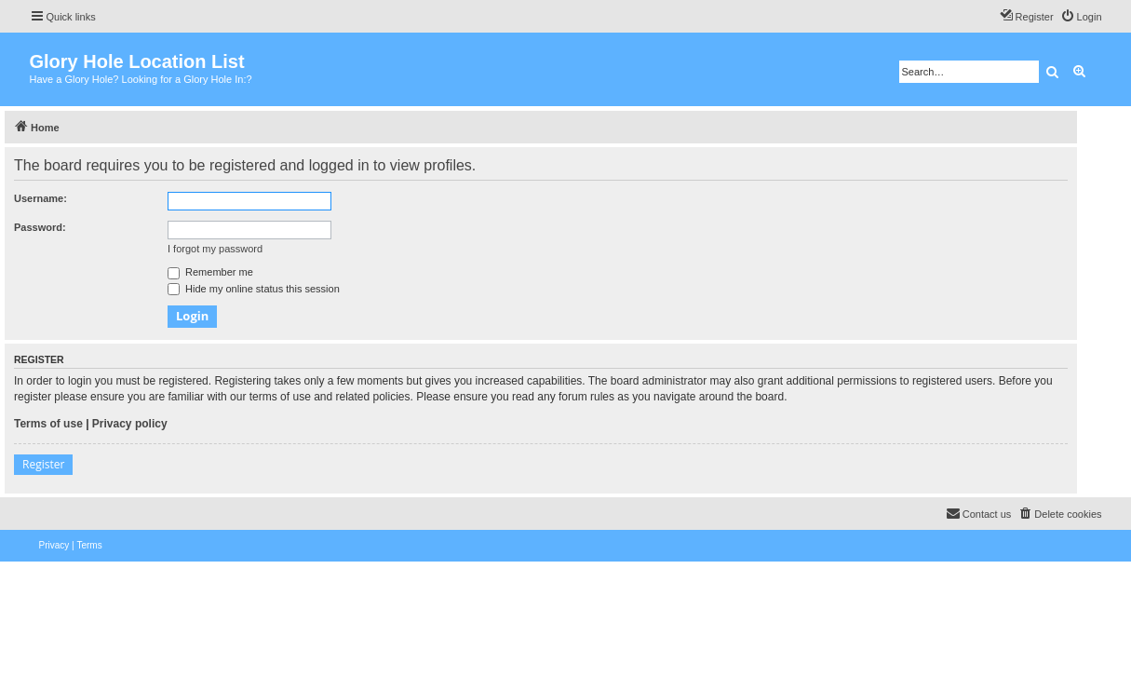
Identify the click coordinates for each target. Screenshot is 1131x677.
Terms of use (48, 423)
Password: (40, 227)
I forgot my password (215, 248)
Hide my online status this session (254, 288)
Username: (40, 198)
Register (43, 464)
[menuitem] (1081, 17)
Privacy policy (130, 423)
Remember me (210, 272)
